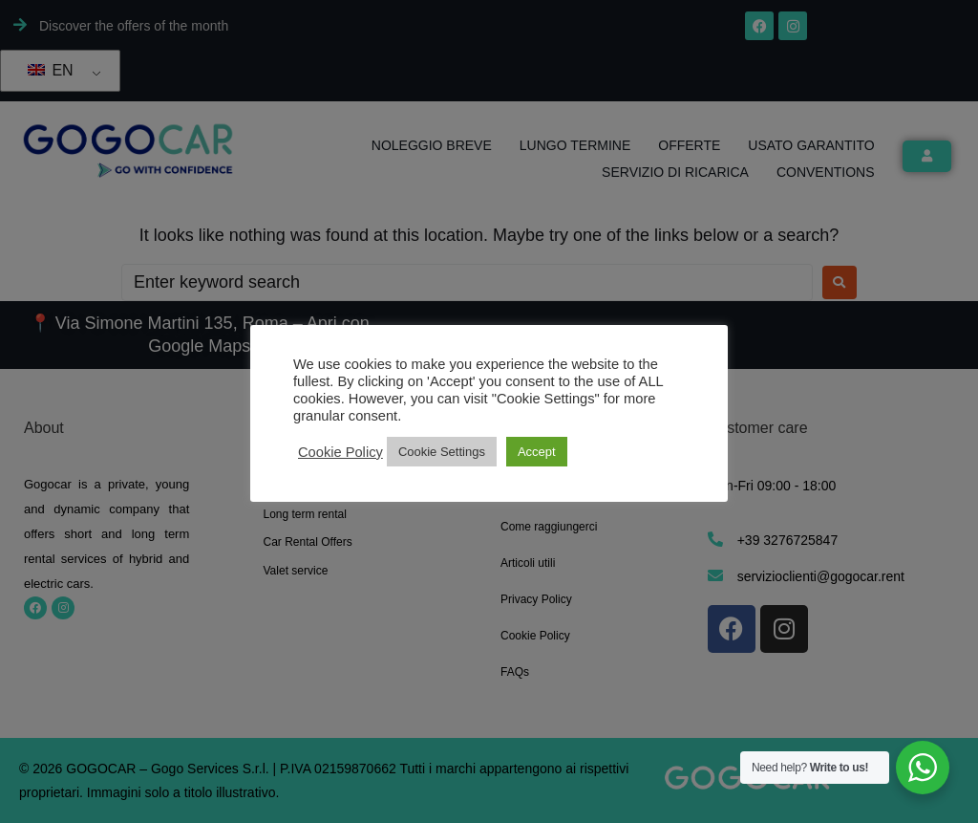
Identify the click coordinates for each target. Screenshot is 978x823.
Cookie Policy (340, 452)
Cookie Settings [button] (441, 451)
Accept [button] (537, 451)
